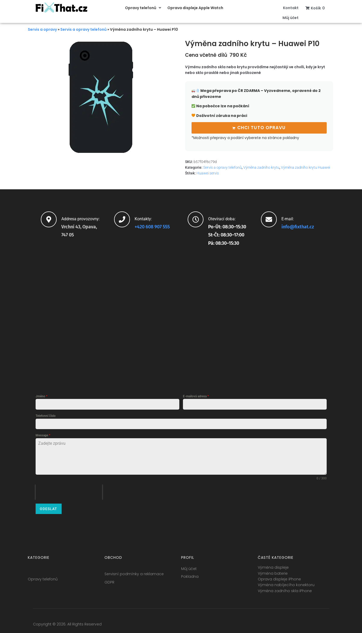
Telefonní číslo (46, 415)
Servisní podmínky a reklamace (134, 571)
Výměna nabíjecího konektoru (286, 582)
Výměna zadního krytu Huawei (305, 167)
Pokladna (190, 574)
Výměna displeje (273, 565)
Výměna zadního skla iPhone (285, 588)
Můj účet (189, 566)
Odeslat (48, 508)
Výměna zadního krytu (261, 167)
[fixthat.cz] (181, 316)
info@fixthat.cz (297, 226)
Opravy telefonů (43, 576)
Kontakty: (143, 218)
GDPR (109, 579)
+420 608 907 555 (152, 226)
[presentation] (69, 491)
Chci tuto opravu (261, 127)
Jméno (41, 396)
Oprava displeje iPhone (279, 576)
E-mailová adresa (196, 396)
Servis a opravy (42, 29)
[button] (143, 8)
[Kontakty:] (122, 219)
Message (43, 435)
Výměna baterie (273, 570)
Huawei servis (207, 173)
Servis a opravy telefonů (83, 29)
